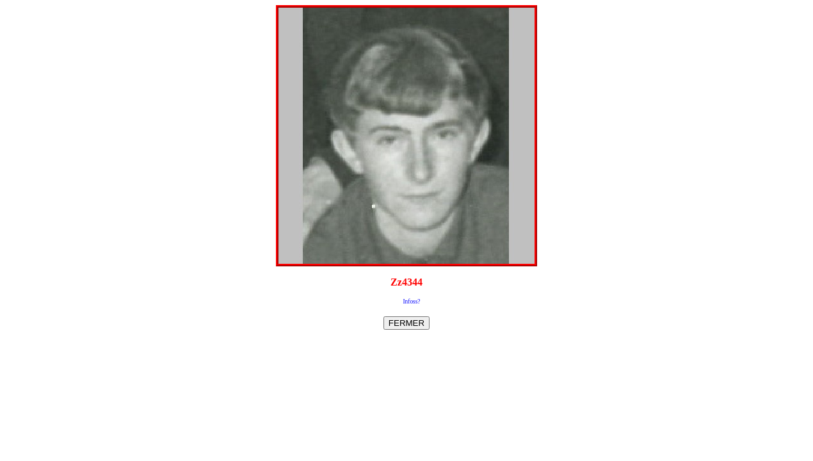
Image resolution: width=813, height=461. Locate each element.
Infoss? (412, 301)
